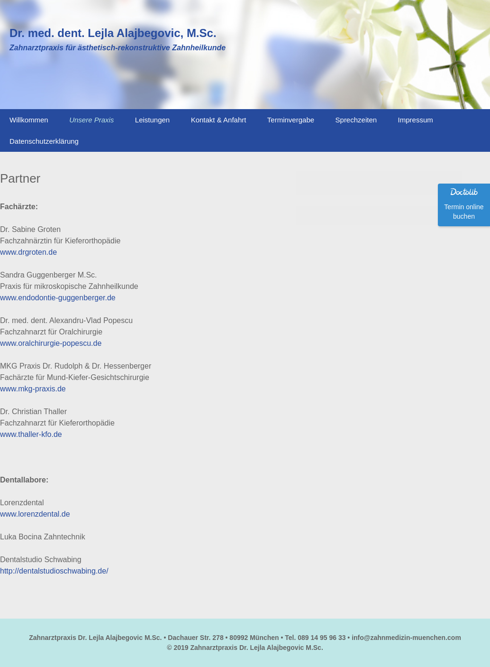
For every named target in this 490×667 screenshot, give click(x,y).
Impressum (415, 120)
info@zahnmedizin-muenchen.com (406, 637)
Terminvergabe (290, 120)
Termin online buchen (463, 211)
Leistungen (152, 120)
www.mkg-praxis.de (33, 389)
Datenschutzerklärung (44, 141)
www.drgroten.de (28, 252)
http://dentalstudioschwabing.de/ (54, 571)
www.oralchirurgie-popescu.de (50, 343)
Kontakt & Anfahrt (218, 120)
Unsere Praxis (91, 120)
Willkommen (28, 120)
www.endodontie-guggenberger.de (58, 298)
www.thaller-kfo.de (31, 434)
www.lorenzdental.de (35, 514)
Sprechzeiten (356, 120)
